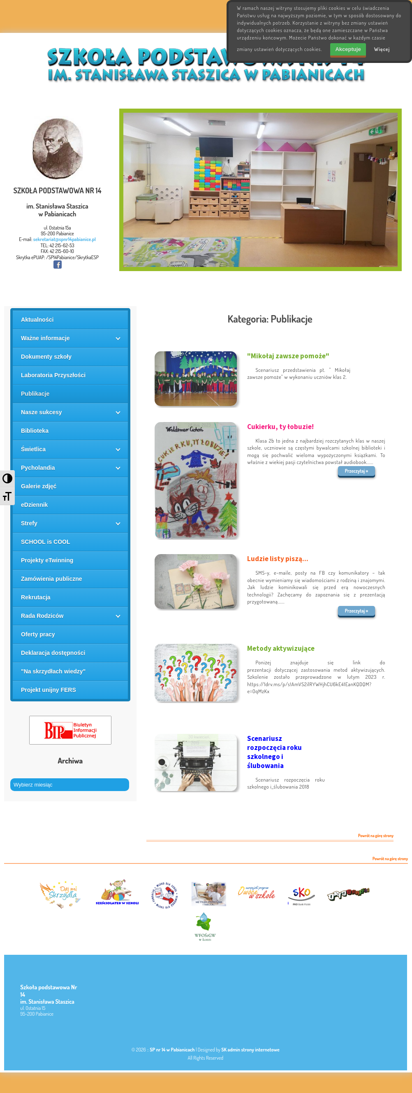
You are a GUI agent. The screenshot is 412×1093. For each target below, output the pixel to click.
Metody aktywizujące (281, 648)
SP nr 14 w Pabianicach (172, 1050)
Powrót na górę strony (375, 836)
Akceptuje (348, 49)
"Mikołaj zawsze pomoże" (288, 355)
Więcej (382, 49)
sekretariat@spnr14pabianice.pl (64, 239)
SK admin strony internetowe (250, 1050)
